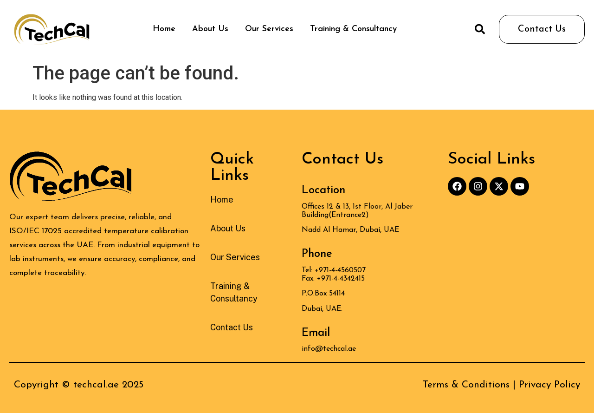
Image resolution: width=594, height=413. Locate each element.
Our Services (269, 29)
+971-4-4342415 (341, 278)
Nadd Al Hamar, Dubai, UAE (350, 230)
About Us (210, 29)
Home (164, 29)
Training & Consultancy (353, 29)
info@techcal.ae (329, 349)
